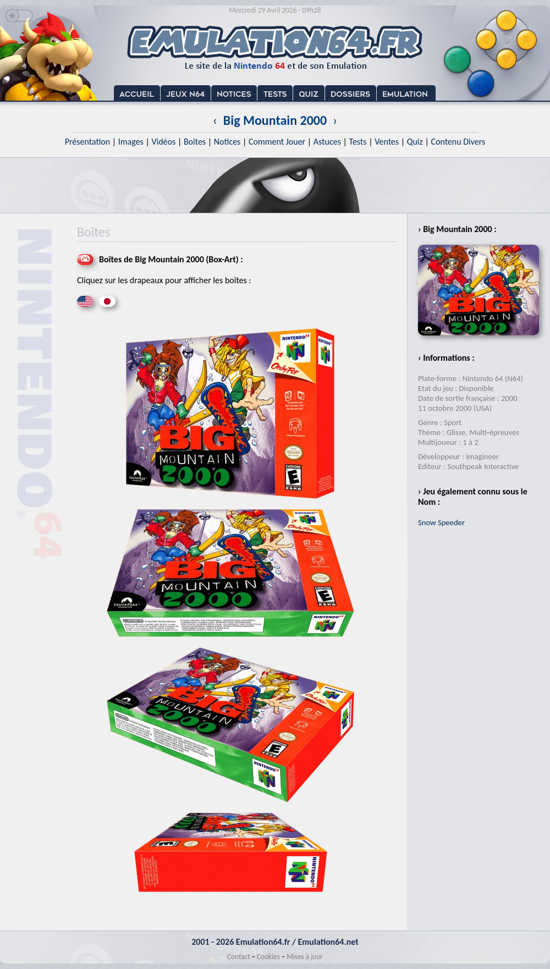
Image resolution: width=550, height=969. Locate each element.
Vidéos (163, 141)
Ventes (387, 141)
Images (131, 141)
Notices (227, 141)
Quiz (415, 141)
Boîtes (195, 141)
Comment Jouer (277, 141)
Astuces (327, 141)
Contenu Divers (458, 141)
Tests (358, 141)
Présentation (88, 141)
